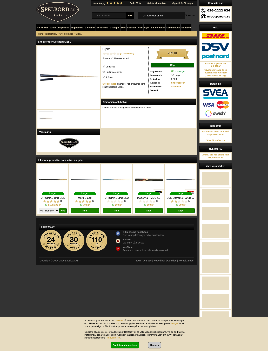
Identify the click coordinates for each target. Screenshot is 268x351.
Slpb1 (79, 34)
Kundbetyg (108, 3)
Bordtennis (102, 27)
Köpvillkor (159, 260)
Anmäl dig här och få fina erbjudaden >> (215, 156)
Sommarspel (173, 27)
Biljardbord (77, 27)
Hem (40, 34)
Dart (123, 27)
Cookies (172, 260)
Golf (140, 27)
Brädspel (114, 27)
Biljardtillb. (64, 27)
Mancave (186, 27)
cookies (119, 320)
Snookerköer (66, 34)
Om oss (147, 260)
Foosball (131, 27)
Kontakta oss (186, 260)
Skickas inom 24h (156, 3)
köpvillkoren (113, 337)
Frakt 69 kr (135, 3)
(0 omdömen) (127, 53)
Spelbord (176, 86)
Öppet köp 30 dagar (182, 3)
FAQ (138, 260)
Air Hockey (43, 27)
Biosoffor (90, 27)
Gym (146, 27)
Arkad (53, 27)
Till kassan (189, 15)
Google (174, 323)
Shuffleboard (158, 27)
